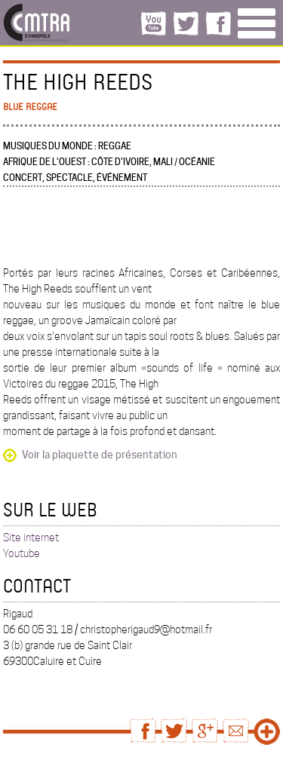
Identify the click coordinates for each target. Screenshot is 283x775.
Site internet (31, 537)
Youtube (21, 553)
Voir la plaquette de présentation (99, 455)
